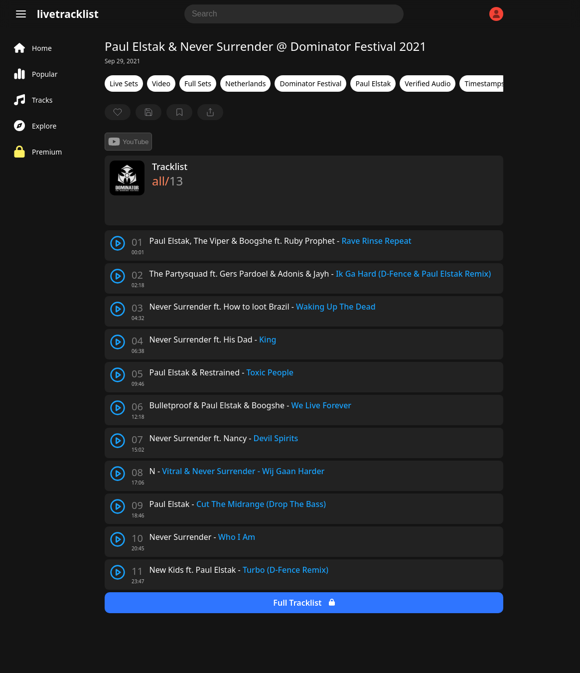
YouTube (128, 142)
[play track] (118, 243)
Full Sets (197, 83)
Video (161, 83)
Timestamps (484, 83)
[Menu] (21, 14)
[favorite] (118, 112)
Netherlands (245, 83)
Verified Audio (427, 83)
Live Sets (124, 83)
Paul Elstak (373, 83)
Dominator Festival (310, 83)
